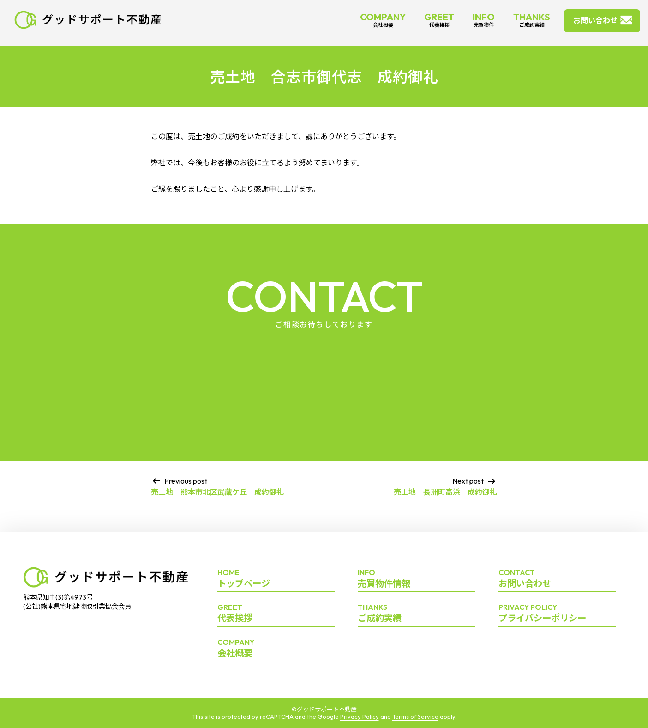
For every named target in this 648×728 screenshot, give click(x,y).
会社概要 (276, 648)
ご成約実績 (416, 613)
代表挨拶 (276, 613)
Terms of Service (415, 716)
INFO (484, 19)
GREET (439, 19)
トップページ (276, 579)
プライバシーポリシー (557, 613)
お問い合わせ (595, 20)
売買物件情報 (416, 579)
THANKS (531, 19)
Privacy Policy (359, 716)
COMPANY (383, 19)
